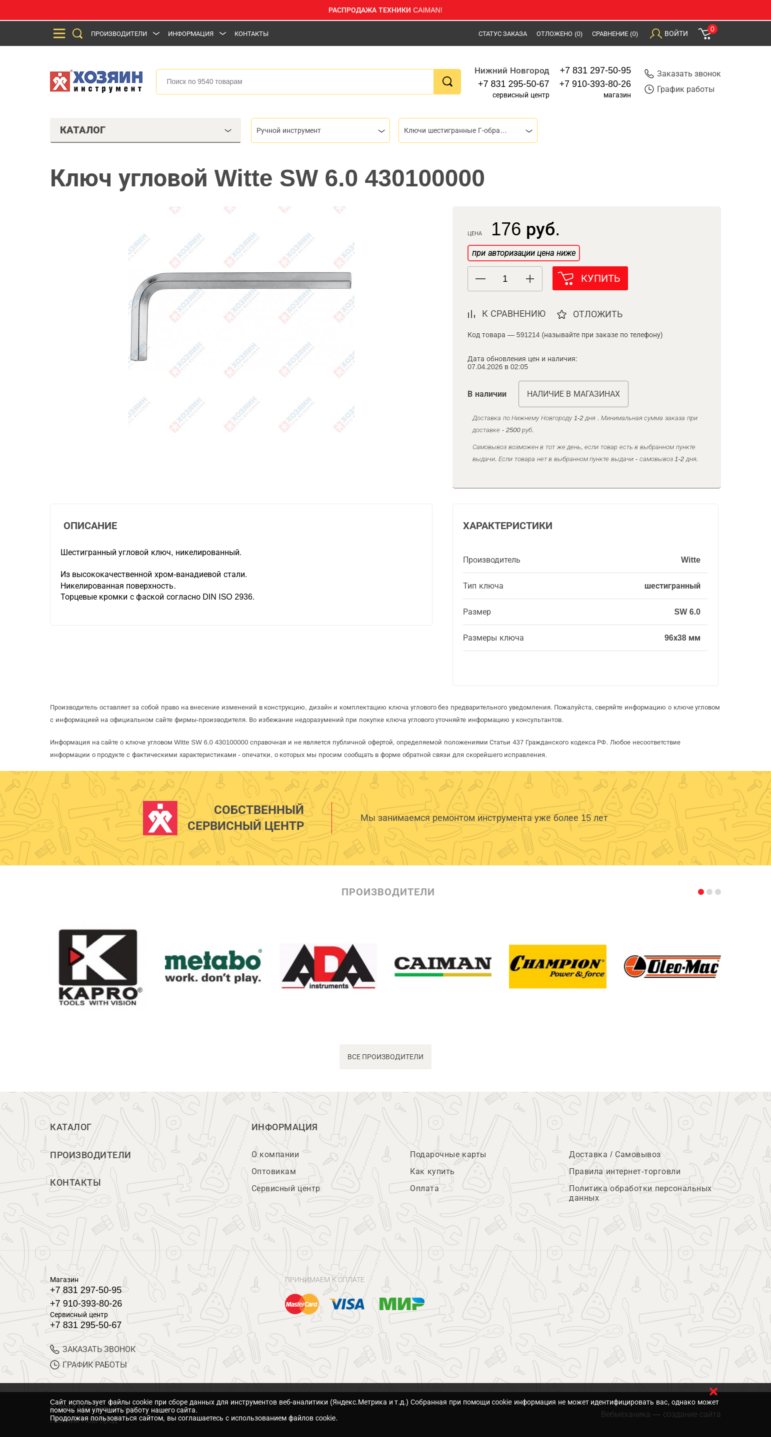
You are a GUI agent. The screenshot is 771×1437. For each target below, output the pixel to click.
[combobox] (320, 130)
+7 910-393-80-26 (596, 84)
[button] (530, 279)
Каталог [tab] (146, 129)
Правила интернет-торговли (624, 1171)
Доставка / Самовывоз (614, 1154)
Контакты (251, 33)
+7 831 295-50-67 (514, 84)
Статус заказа (503, 33)
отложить (598, 314)
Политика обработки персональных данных (640, 1193)
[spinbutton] (505, 279)
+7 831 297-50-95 (596, 70)
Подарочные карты (448, 1154)
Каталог (71, 1127)
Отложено (559, 33)
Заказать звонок (682, 73)
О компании (275, 1154)
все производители (386, 1057)
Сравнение (615, 33)
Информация (191, 33)
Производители (119, 33)
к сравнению (514, 314)
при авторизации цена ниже (523, 253)
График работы (679, 89)
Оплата (424, 1188)
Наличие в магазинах (573, 394)
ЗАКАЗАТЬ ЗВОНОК (93, 1349)
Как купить (432, 1171)
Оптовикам (274, 1171)
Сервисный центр (286, 1188)
